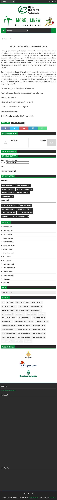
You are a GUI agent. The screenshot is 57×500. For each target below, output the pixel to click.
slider (30, 322)
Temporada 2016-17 (8, 329)
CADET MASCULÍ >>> (9, 212)
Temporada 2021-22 (38, 333)
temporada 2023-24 (23, 337)
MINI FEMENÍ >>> (7, 196)
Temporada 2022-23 (8, 337)
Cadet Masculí (8, 230)
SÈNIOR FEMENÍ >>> (8, 185)
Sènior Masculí (8, 275)
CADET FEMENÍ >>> (8, 189)
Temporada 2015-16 (38, 325)
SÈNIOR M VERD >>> (24, 205)
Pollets (41, 314)
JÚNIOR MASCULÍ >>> (25, 209)
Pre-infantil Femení (9, 318)
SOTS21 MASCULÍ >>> (9, 209)
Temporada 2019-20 (8, 333)
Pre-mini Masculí (9, 268)
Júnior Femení (8, 249)
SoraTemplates (33, 497)
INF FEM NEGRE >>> (8, 193)
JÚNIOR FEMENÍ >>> (23, 185)
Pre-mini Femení (8, 264)
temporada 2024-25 (38, 337)
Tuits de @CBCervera (8, 390)
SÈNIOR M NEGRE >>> (9, 205)
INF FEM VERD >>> (23, 193)
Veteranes (6, 279)
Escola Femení (7, 234)
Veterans (6, 283)
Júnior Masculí (8, 253)
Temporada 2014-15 (23, 325)
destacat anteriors (9, 306)
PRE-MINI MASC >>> (22, 216)
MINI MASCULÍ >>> (8, 216)
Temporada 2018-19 (38, 329)
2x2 (3, 302)
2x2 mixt (10, 302)
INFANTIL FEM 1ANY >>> (24, 189)
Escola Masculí (8, 238)
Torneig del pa (7, 341)
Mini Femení (7, 257)
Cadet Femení (7, 227)
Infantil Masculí (9, 245)
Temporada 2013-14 (8, 325)
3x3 (17, 302)
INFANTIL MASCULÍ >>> (25, 212)
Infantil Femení (8, 242)
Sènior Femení (8, 271)
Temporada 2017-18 (23, 329)
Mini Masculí (7, 260)
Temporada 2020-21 (23, 333)
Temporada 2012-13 (17, 123)
